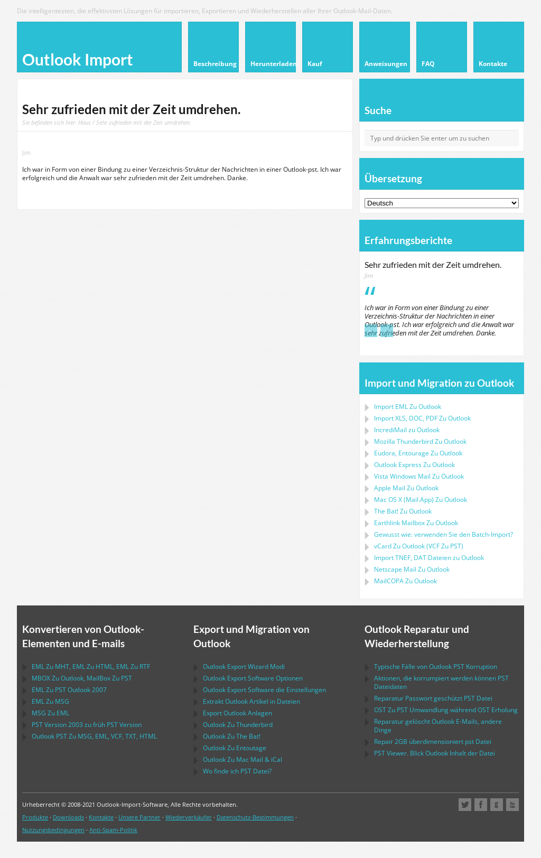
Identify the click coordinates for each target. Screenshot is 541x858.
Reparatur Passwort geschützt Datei (433, 698)
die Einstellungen (264, 689)
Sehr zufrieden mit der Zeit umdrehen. (433, 264)
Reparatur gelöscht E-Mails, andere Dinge (438, 725)
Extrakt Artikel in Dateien (251, 701)
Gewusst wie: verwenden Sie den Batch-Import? (443, 534)
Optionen (253, 678)
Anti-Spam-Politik (113, 830)
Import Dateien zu (429, 557)
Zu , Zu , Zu (91, 666)
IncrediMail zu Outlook (407, 429)
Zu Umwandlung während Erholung (446, 709)
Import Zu (407, 406)
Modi (244, 666)
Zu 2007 (69, 689)
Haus (84, 122)
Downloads (68, 817)
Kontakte (101, 817)
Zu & (242, 759)
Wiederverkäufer (188, 817)
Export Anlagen (237, 712)
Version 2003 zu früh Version (87, 724)
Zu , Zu (82, 678)
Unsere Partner (139, 817)
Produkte (35, 817)
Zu (420, 441)
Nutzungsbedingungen (53, 830)
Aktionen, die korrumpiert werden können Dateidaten (441, 682)
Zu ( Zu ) (418, 546)
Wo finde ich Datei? (237, 771)
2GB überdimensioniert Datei (432, 741)
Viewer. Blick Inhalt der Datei (434, 753)
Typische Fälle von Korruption (435, 666)
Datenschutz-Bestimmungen (255, 817)
